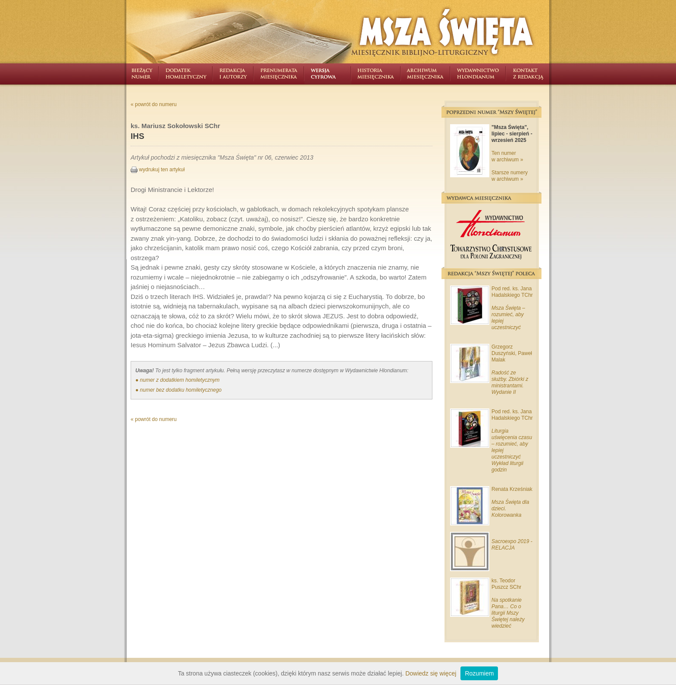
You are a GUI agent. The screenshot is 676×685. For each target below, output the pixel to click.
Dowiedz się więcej (430, 673)
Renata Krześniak (511, 489)
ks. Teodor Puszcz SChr (506, 584)
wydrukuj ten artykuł (158, 170)
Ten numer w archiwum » (507, 156)
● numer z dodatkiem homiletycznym (177, 380)
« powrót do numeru (154, 104)
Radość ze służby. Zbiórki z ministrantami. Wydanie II (509, 382)
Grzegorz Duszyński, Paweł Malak (511, 353)
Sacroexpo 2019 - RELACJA (511, 544)
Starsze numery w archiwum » (509, 176)
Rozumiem (479, 673)
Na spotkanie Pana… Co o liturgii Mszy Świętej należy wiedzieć (508, 613)
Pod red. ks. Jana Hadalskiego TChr (512, 292)
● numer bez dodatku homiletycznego (178, 390)
